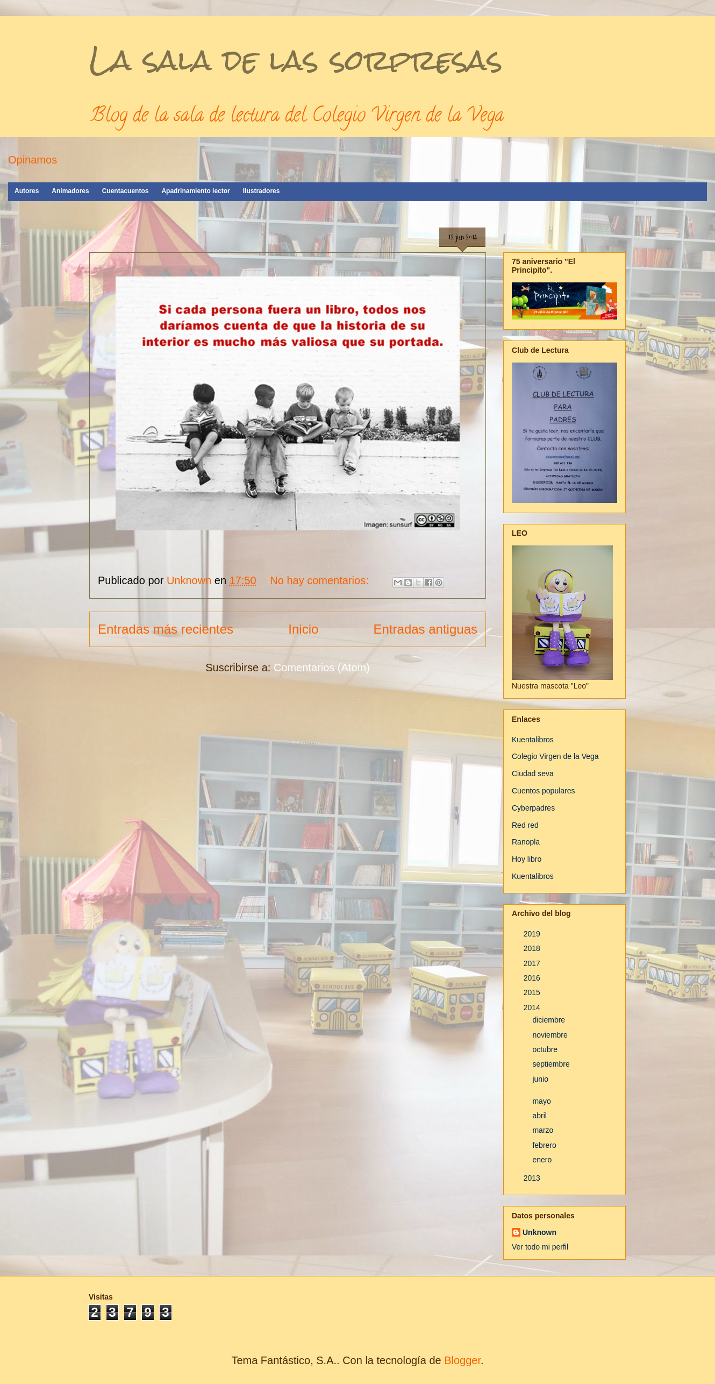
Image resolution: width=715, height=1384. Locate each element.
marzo (543, 1130)
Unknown (539, 1232)
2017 (533, 963)
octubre (546, 1049)
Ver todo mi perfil (540, 1247)
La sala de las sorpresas (296, 60)
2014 (533, 1007)
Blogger (462, 1360)
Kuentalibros (533, 739)
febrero (545, 1145)
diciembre (549, 1020)
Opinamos (32, 160)
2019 (533, 933)
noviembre (550, 1035)
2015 (533, 992)
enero (543, 1159)
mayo (542, 1101)
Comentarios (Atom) (322, 667)
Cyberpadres (533, 808)
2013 (533, 1178)
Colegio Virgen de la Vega (555, 756)
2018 (533, 948)
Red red (525, 825)
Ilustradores (261, 191)
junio (541, 1079)
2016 (533, 978)
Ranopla (526, 842)
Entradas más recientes (165, 629)
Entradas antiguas (425, 629)
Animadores (70, 191)
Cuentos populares (543, 790)
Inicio (303, 629)
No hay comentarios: (320, 580)
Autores (27, 191)
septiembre (551, 1064)
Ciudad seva (533, 773)
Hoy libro (526, 859)
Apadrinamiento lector (195, 191)
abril (540, 1115)
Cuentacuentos (125, 191)
